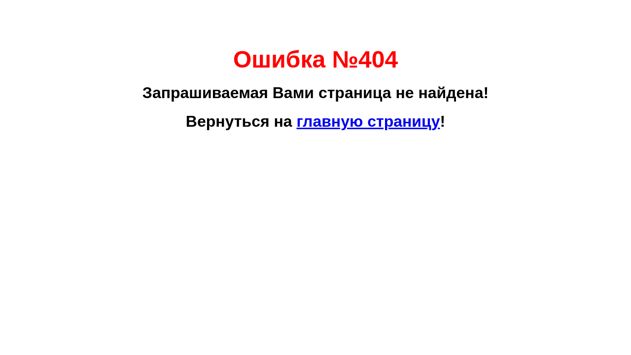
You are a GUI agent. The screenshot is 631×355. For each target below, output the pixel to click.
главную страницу (368, 121)
